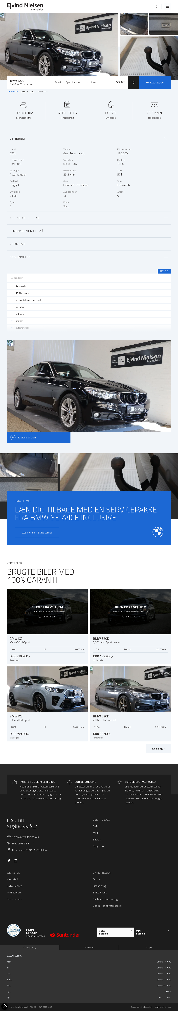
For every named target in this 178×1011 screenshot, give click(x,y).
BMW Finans (100, 892)
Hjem (23, 91)
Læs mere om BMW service (37, 532)
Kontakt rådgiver (155, 82)
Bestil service (14, 899)
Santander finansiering (105, 899)
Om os (96, 879)
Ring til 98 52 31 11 (23, 843)
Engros (97, 839)
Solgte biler (99, 846)
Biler (32, 91)
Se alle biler (13, 91)
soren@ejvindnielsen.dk (25, 837)
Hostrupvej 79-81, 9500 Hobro (29, 850)
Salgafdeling (29, 947)
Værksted (12, 879)
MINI (95, 832)
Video (91, 82)
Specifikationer (73, 82)
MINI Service (14, 892)
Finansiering (99, 885)
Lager (148, 947)
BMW (96, 826)
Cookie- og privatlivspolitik (107, 905)
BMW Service (14, 885)
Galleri (58, 82)
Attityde (168, 1007)
